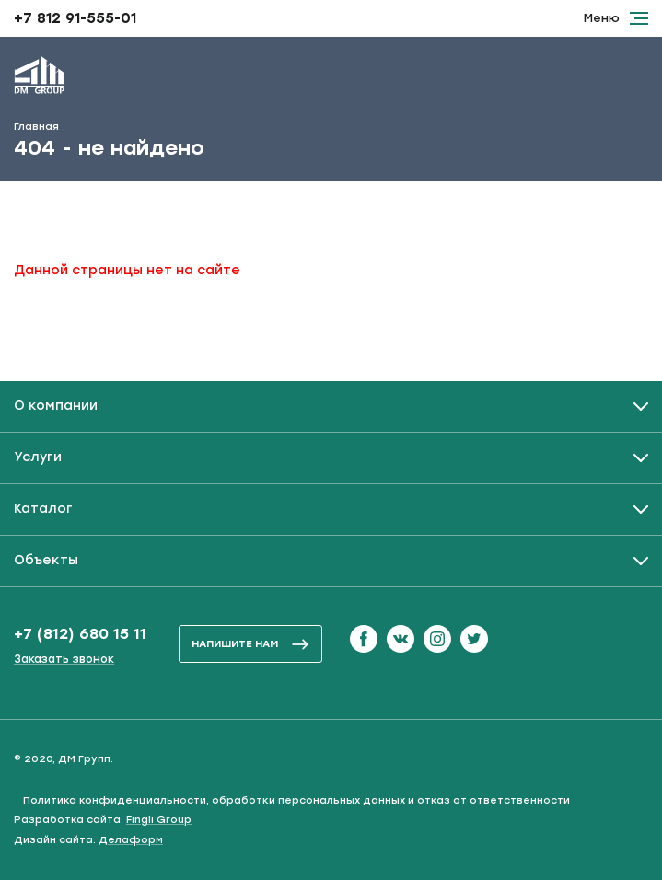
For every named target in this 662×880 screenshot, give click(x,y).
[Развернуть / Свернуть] (331, 406)
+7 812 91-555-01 (75, 18)
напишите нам (250, 644)
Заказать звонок (64, 659)
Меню (616, 18)
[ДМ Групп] (39, 78)
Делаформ (131, 840)
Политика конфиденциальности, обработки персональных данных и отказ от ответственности (296, 800)
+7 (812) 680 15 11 (80, 634)
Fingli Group (159, 820)
